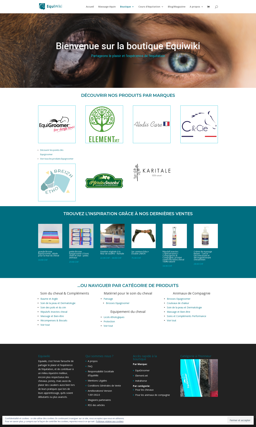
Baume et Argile (49, 298)
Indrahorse (141, 380)
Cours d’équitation (149, 7)
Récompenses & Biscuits (53, 320)
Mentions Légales (97, 380)
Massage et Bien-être (52, 316)
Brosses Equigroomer (117, 303)
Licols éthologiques (114, 317)
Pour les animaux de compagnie (152, 394)
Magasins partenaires (99, 400)
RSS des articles (96, 405)
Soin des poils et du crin (53, 307)
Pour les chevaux (144, 389)
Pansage (108, 298)
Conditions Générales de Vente (104, 385)
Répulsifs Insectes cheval (53, 311)
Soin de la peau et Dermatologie (57, 303)
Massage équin (107, 7)
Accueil (90, 7)
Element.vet (141, 375)
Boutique (125, 7)
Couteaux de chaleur (178, 303)
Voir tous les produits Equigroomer (56, 158)
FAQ (90, 366)
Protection (110, 321)
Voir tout (45, 324)
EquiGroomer (142, 370)
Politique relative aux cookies (109, 421)
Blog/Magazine (176, 7)
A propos (195, 7)
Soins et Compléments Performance (186, 316)
